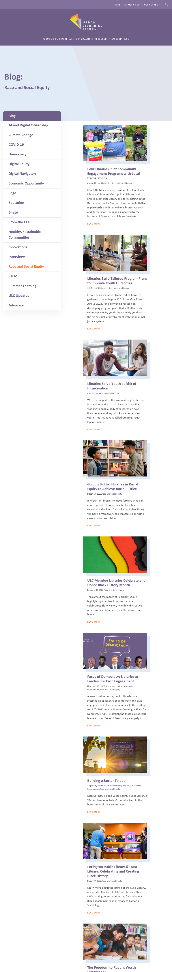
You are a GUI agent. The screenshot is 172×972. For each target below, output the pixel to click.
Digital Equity (19, 164)
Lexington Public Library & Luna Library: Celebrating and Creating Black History (113, 871)
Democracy (17, 154)
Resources (101, 39)
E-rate (13, 212)
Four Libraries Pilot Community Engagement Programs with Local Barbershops (113, 173)
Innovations (86, 39)
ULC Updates (19, 295)
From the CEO (19, 222)
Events (73, 39)
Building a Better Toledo (106, 781)
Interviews (17, 257)
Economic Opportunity (26, 183)
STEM (13, 276)
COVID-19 (16, 144)
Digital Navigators (22, 174)
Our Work (61, 39)
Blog (127, 39)
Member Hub (132, 5)
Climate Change (21, 135)
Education (16, 203)
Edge (12, 193)
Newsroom (115, 39)
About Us (48, 39)
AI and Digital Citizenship (28, 125)
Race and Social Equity (26, 266)
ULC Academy (152, 5)
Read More (94, 224)
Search (166, 4)
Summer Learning (22, 286)
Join (117, 5)
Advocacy (16, 305)
